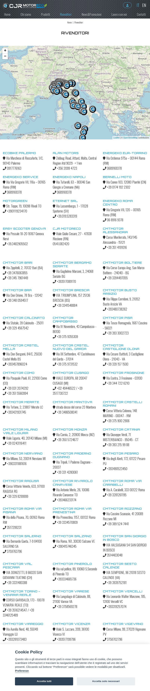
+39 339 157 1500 (115, 364)
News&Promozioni (91, 14)
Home (7, 14)
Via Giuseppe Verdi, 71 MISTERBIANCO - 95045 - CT (121, 437)
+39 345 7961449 (15, 277)
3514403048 (113, 555)
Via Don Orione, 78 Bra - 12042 (22, 295)
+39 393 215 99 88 (116, 444)
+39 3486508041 (65, 412)
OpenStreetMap (130, 138)
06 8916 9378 (113, 219)
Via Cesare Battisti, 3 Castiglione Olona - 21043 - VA (123, 356)
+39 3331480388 (15, 582)
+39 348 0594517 (15, 300)
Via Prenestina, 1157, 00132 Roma (74, 517)
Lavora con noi (119, 14)
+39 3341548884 (65, 305)
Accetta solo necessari (106, 681)
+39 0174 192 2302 (116, 187)
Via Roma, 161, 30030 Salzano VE (74, 541)
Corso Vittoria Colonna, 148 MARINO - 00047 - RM (120, 413)
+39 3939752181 (115, 582)
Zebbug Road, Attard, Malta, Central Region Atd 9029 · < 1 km (75, 161)
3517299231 (12, 527)
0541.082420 (61, 243)
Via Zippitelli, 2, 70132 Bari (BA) (23, 267)
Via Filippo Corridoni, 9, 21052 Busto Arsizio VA (121, 301)
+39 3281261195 (114, 494)
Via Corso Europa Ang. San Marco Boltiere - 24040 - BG (123, 270)
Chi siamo (26, 14)
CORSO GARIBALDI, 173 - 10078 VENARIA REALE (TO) (24, 602)
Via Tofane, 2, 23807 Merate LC (23, 407)
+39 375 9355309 (65, 336)
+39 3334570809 (65, 522)
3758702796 (112, 639)
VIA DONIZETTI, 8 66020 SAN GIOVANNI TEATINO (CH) (22, 575)
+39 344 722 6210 (116, 383)
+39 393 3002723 (116, 333)
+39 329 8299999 (15, 496)
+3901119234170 (15, 211)
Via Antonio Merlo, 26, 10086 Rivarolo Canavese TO (71, 492)
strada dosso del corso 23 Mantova (74, 407)
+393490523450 (115, 468)
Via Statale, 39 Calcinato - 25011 (23, 322)
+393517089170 (64, 281)
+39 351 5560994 (15, 393)
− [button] (5, 56)
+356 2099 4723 (65, 168)
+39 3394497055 (115, 277)
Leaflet (116, 138)
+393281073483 (15, 639)
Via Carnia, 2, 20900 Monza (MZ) (73, 434)
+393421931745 (14, 412)
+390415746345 (64, 546)
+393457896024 (15, 364)
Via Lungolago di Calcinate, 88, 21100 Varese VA (72, 599)
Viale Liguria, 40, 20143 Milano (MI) (25, 438)
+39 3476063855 (15, 272)
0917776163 (12, 168)
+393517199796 (64, 639)
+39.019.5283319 (65, 216)
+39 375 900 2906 (116, 420)
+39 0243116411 (14, 443)
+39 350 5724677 (65, 439)
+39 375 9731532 (65, 364)
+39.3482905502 (15, 243)
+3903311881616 (15, 463)
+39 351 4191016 (115, 247)
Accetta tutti (44, 681)
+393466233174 (64, 499)
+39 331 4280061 (65, 472)
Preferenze (22, 670)
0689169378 (112, 168)
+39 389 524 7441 (116, 523)
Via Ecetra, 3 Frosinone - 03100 (122, 378)
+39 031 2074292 (15, 388)
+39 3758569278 (65, 606)
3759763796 (12, 551)
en (143, 5)
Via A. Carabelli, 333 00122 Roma (124, 489)
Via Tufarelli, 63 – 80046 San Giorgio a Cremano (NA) (71, 184)
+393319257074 (114, 606)
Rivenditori (65, 14)
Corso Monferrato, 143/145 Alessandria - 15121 (120, 240)
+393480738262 (115, 309)
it (137, 5)
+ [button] (5, 51)
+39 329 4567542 (16, 327)
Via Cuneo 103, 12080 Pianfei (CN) (124, 182)
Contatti (141, 14)
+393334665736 (64, 579)
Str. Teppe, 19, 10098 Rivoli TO (22, 206)
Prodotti (45, 14)
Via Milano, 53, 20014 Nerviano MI (24, 458)
